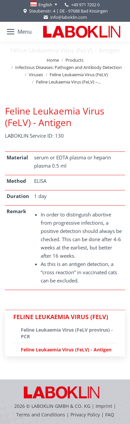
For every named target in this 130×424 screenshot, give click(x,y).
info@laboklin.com (65, 17)
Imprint (104, 406)
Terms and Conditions (41, 414)
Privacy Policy (85, 414)
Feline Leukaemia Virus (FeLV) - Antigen (66, 349)
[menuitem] (43, 5)
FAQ (109, 414)
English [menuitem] (45, 5)
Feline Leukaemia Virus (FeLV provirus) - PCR (67, 333)
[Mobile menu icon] (19, 31)
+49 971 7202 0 (85, 5)
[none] (43, 4)
